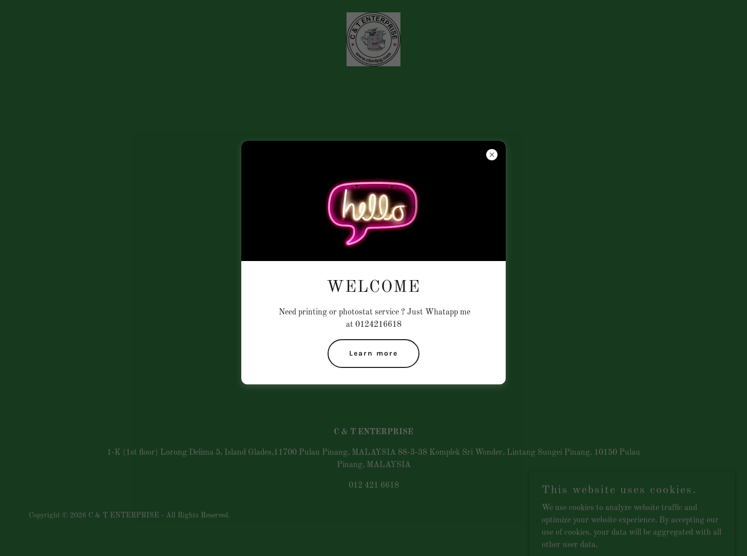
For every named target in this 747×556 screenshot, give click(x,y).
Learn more (373, 353)
